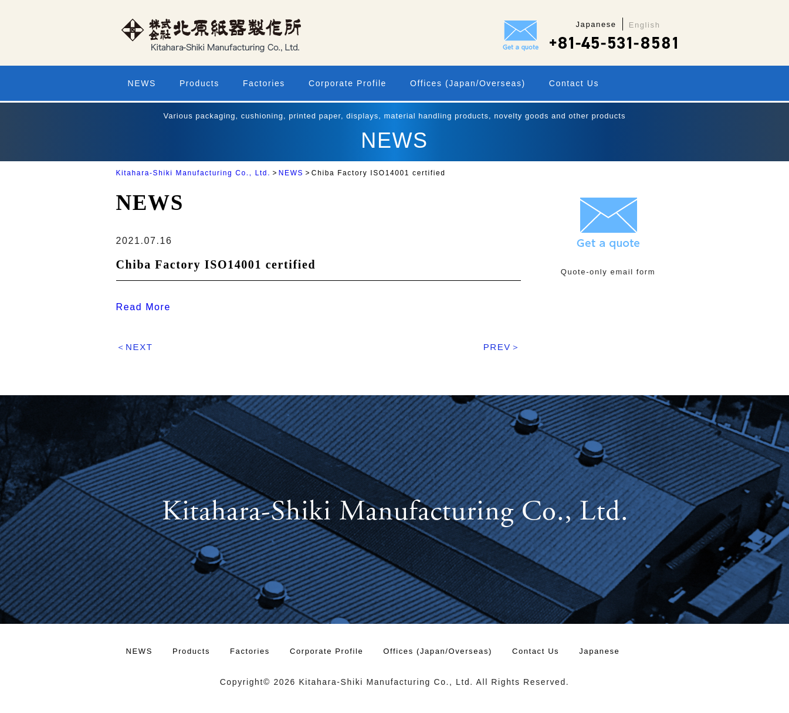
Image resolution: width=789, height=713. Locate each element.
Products (199, 83)
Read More (143, 307)
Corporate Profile (348, 83)
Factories (264, 83)
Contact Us (574, 83)
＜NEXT (134, 347)
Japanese (599, 651)
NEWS (142, 83)
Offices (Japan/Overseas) (468, 83)
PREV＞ (502, 347)
